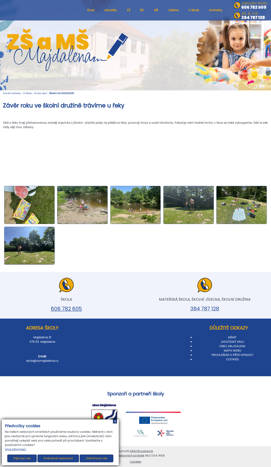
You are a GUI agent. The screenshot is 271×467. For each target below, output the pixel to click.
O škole (193, 10)
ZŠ (128, 10)
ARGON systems (141, 451)
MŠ (156, 10)
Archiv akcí (40, 93)
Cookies (135, 462)
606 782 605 (66, 308)
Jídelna (173, 10)
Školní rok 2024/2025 (61, 93)
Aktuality (110, 10)
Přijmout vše (22, 458)
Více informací (15, 449)
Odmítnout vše (96, 458)
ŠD (142, 10)
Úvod (90, 10)
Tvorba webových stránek (125, 455)
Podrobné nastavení (58, 458)
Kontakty (215, 10)
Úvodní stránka (12, 93)
